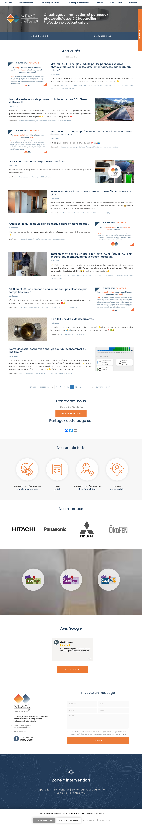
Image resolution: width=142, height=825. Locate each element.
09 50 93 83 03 (39, 36)
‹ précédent (44, 387)
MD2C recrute (116, 2)
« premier (32, 387)
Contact (133, 2)
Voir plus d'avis (73, 670)
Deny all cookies (68, 820)
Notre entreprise (27, 2)
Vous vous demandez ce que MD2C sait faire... (37, 161)
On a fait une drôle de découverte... (72, 319)
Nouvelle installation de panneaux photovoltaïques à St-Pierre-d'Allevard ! (48, 101)
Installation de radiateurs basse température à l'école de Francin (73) (90, 193)
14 (84, 387)
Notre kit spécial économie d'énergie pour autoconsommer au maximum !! (47, 350)
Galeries (99, 2)
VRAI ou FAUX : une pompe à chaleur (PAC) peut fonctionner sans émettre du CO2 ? (91, 133)
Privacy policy (103, 820)
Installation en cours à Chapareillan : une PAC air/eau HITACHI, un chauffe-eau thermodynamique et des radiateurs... (91, 255)
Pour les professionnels (78, 2)
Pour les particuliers (51, 2)
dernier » (109, 387)
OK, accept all (43, 820)
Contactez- (102, 36)
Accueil (8, 2)
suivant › (99, 387)
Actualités (73, 57)
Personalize (88, 820)
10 (68, 387)
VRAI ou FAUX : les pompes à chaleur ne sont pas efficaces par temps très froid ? (48, 290)
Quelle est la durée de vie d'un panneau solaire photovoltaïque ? (49, 224)
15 (89, 387)
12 (76, 387)
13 (80, 387)
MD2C (67, 57)
